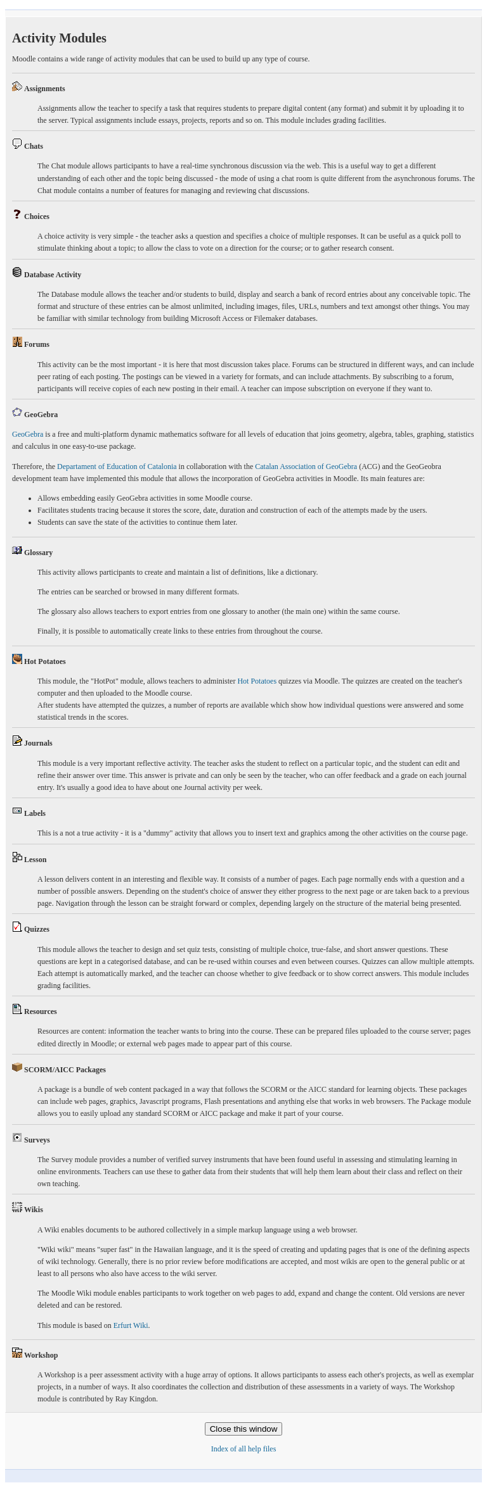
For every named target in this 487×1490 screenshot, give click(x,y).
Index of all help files (243, 1448)
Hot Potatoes (256, 681)
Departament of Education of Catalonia (117, 466)
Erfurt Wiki (131, 1325)
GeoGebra (27, 434)
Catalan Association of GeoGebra (306, 466)
